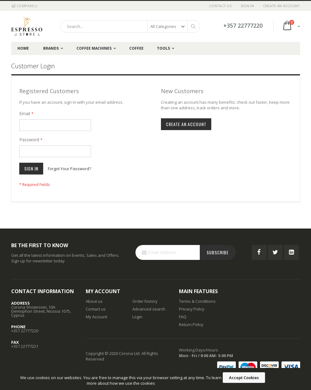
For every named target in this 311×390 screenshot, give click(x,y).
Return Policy (191, 324)
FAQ (182, 317)
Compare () (24, 5)
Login (137, 317)
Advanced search (148, 309)
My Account (96, 317)
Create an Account (281, 5)
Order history (145, 301)
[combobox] (130, 26)
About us (94, 301)
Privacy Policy (191, 309)
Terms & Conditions (197, 301)
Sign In (247, 5)
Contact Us (220, 5)
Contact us (96, 309)
